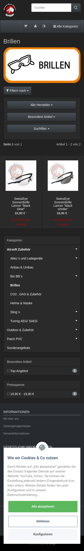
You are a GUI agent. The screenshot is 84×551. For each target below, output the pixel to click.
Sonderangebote (18, 348)
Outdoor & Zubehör (43, 329)
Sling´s (45, 312)
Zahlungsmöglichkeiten (17, 426)
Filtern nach (17, 90)
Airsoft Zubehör (43, 249)
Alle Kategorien (65, 26)
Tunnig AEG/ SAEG (45, 321)
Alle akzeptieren (43, 506)
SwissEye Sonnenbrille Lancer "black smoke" (63, 204)
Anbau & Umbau (21, 267)
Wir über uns (11, 418)
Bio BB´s (45, 276)
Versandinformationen (16, 433)
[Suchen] (51, 7)
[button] (42, 118)
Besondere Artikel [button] (41, 117)
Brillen (15, 285)
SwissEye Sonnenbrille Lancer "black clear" (20, 204)
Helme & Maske (21, 303)
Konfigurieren (42, 534)
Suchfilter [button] (41, 128)
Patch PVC (43, 338)
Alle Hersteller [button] (41, 105)
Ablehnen (43, 521)
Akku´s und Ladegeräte (45, 258)
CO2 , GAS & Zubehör (25, 294)
